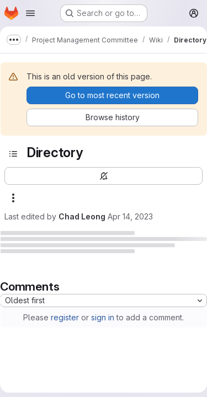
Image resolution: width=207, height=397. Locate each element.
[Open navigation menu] (30, 13)
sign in (102, 317)
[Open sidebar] (13, 154)
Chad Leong (82, 216)
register (65, 317)
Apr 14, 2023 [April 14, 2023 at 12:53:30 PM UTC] (130, 216)
